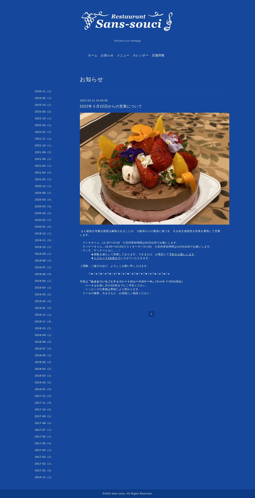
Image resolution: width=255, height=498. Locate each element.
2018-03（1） (44, 375)
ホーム (93, 55)
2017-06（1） (44, 436)
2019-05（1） (44, 280)
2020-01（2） (44, 226)
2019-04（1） (44, 287)
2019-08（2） (44, 260)
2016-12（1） (44, 477)
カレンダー (141, 55)
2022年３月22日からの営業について (111, 106)
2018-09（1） (44, 335)
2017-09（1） (44, 416)
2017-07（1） (44, 429)
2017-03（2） (44, 456)
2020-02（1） (44, 219)
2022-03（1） (44, 125)
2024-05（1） (44, 98)
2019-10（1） (44, 247)
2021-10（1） (44, 145)
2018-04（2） (44, 368)
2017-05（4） (44, 443)
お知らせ (107, 55)
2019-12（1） (44, 233)
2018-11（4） (44, 321)
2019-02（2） (44, 301)
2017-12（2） (44, 395)
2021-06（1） (44, 159)
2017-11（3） (44, 402)
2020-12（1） (44, 186)
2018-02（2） (44, 382)
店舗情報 (158, 55)
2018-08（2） (44, 341)
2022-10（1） (44, 118)
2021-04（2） (44, 172)
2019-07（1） (44, 267)
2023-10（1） (44, 104)
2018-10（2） (44, 328)
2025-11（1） (44, 91)
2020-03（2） (44, 213)
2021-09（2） (44, 152)
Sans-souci (118, 493)
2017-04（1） (44, 450)
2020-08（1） (44, 192)
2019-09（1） (44, 253)
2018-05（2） (44, 362)
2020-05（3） (44, 199)
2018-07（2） (44, 348)
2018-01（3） (44, 389)
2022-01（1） (44, 131)
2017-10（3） (44, 409)
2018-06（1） (44, 355)
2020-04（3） (44, 206)
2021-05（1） (44, 165)
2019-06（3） (44, 274)
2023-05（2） (44, 111)
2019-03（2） (44, 294)
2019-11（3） (44, 240)
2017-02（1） (44, 463)
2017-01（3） (44, 470)
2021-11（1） (44, 138)
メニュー (123, 55)
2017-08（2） (44, 423)
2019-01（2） (44, 307)
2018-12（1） (44, 314)
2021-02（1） (44, 179)
